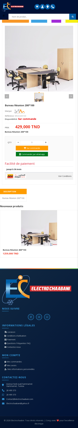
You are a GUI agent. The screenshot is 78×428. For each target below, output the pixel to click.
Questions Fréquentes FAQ (17, 343)
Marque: (8, 111)
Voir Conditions (65, 176)
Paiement (9, 340)
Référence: (9, 116)
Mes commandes (13, 362)
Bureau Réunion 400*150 (14, 250)
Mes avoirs (10, 365)
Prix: (7, 128)
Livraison (9, 332)
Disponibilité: (11, 119)
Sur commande (32, 148)
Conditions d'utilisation (15, 336)
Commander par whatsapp (32, 154)
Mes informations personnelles (19, 369)
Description (10, 191)
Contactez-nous (12, 347)
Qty (9, 142)
